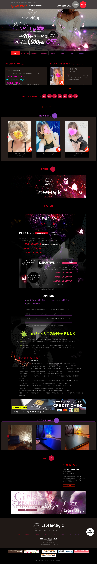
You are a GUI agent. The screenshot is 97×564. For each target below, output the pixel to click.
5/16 (75, 96)
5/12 (55, 96)
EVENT (62, 53)
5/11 (49, 96)
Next (89, 137)
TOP (15, 53)
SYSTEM (53, 53)
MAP (72, 53)
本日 (44, 96)
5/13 (60, 96)
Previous (8, 137)
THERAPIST (44, 53)
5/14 (65, 96)
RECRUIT (81, 53)
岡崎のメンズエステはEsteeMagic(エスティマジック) (51, 563)
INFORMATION (25, 53)
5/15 (70, 96)
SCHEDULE (34, 53)
